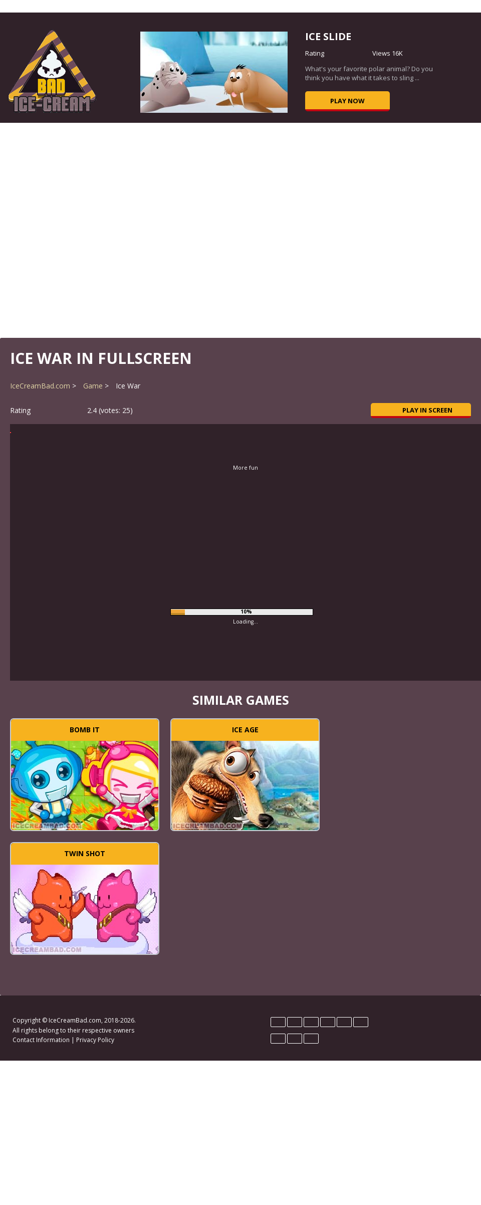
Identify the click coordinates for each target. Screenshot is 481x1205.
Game (93, 385)
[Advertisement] (241, 229)
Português (278, 1039)
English (294, 1022)
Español (311, 1022)
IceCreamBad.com (40, 385)
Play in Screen (421, 410)
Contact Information (41, 1040)
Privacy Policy (95, 1040)
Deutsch (278, 1022)
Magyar (344, 1022)
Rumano (294, 1039)
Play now (347, 100)
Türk (311, 1039)
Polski (360, 1022)
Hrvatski (327, 1022)
